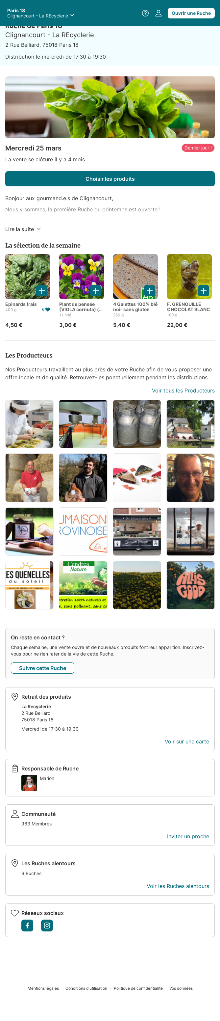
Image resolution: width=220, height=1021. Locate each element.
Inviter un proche (188, 836)
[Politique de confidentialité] (141, 988)
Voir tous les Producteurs (183, 390)
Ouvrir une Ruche (191, 13)
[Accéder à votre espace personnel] (158, 13)
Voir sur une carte (187, 741)
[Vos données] (181, 988)
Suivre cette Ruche (42, 668)
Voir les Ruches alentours (178, 886)
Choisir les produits (110, 178)
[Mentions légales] (46, 988)
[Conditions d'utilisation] (89, 988)
